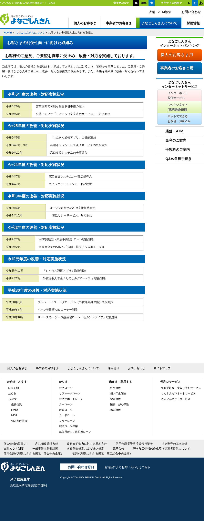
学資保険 (115, 399)
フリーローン (67, 420)
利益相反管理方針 (46, 443)
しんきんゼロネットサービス (178, 393)
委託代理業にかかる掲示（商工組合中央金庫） (102, 453)
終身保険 (115, 388)
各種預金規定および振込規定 (85, 448)
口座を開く (14, 388)
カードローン (67, 415)
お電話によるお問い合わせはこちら (127, 467)
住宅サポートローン (71, 399)
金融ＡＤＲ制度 (14, 448)
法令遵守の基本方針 (174, 443)
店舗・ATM (174, 131)
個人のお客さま (85, 23)
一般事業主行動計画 (45, 448)
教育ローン (65, 410)
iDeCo (14, 410)
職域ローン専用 (68, 426)
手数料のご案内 (177, 149)
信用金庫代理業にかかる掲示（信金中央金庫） (34, 453)
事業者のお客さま (119, 23)
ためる (12, 393)
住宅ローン (65, 388)
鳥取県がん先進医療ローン (75, 431)
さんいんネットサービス (175, 399)
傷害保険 (115, 410)
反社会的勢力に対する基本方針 (87, 443)
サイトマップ (162, 368)
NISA (14, 415)
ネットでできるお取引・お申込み (179, 119)
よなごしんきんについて (159, 23)
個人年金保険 (118, 393)
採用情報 (193, 23)
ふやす (13, 399)
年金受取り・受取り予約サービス (181, 388)
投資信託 (16, 404)
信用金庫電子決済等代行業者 (134, 443)
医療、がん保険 (119, 404)
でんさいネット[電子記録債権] (178, 107)
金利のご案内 (175, 140)
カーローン (65, 404)
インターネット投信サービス (178, 95)
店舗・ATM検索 (160, 12)
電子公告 (118, 448)
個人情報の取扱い (15, 443)
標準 (143, 2)
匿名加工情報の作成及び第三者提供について (161, 448)
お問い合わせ (191, 12)
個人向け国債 (19, 420)
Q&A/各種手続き (178, 159)
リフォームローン (69, 393)
